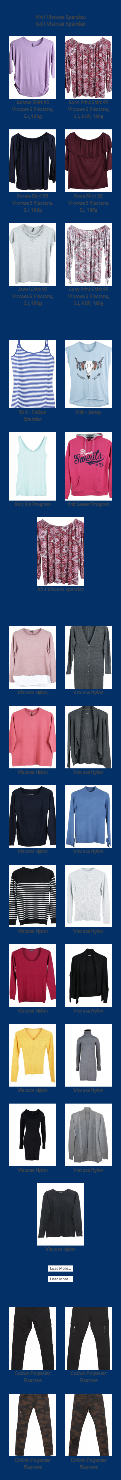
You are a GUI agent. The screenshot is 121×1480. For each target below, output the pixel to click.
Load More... (60, 1268)
